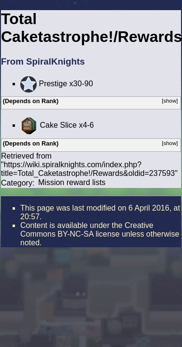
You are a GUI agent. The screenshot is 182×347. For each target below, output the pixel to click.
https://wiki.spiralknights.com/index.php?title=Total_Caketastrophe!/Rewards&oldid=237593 (88, 168)
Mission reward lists (72, 182)
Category (16, 182)
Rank (49, 101)
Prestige (53, 84)
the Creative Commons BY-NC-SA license (87, 229)
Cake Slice (58, 125)
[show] (170, 101)
